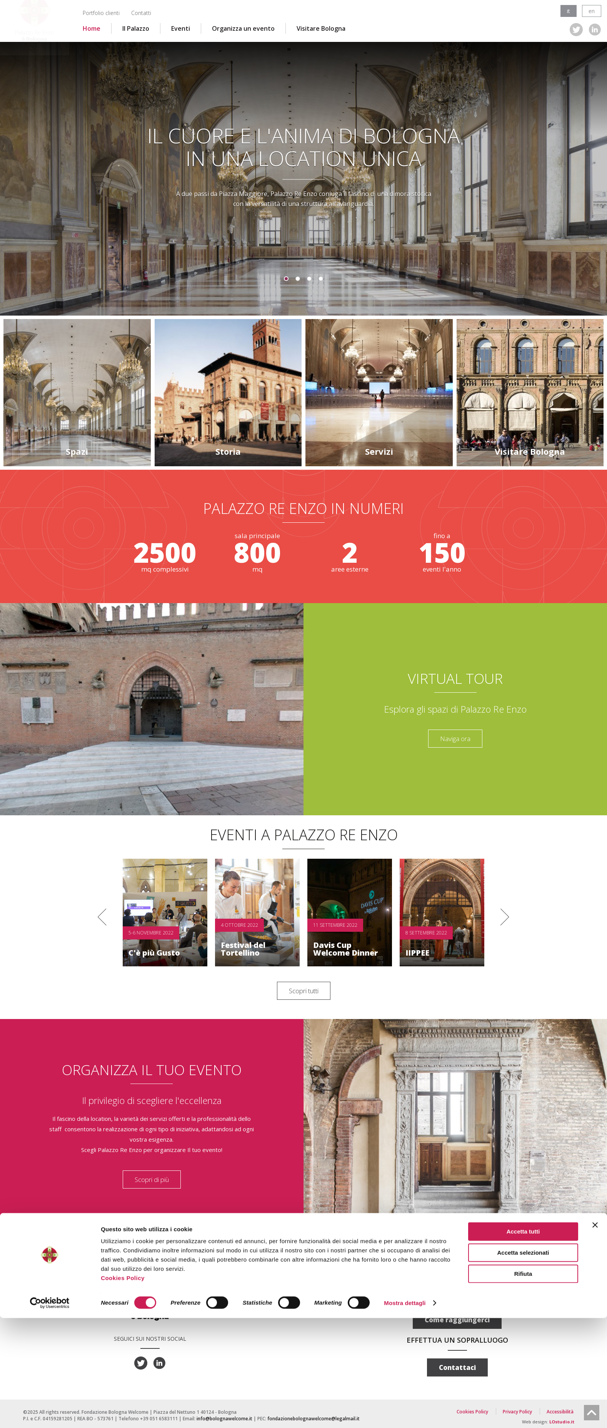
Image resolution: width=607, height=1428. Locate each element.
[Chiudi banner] (595, 1335)
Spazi (77, 451)
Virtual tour (455, 678)
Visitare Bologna (321, 28)
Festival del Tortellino (243, 949)
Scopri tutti (304, 990)
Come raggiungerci (457, 1319)
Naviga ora (455, 738)
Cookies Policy (123, 1388)
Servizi (379, 451)
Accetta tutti (523, 1341)
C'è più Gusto (154, 953)
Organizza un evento (243, 28)
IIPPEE (417, 953)
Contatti (141, 13)
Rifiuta (523, 1383)
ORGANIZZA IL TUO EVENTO (151, 1069)
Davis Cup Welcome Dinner (345, 949)
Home (91, 28)
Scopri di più (152, 1179)
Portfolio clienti (101, 13)
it (568, 11)
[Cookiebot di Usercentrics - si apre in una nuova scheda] (49, 1413)
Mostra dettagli (404, 1413)
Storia (228, 451)
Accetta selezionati (523, 1362)
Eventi (180, 28)
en (592, 11)
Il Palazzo (135, 28)
